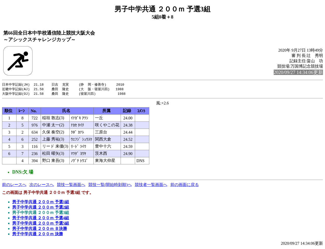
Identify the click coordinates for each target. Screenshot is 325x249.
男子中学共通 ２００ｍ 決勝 (37, 234)
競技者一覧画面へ (151, 185)
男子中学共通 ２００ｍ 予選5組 (40, 224)
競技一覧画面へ (71, 185)
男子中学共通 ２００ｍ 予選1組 (40, 202)
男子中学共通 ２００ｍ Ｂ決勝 (39, 229)
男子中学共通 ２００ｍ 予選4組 (40, 218)
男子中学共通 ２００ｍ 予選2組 (40, 208)
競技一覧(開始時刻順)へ (110, 185)
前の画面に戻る (184, 185)
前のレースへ (14, 185)
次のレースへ (41, 185)
